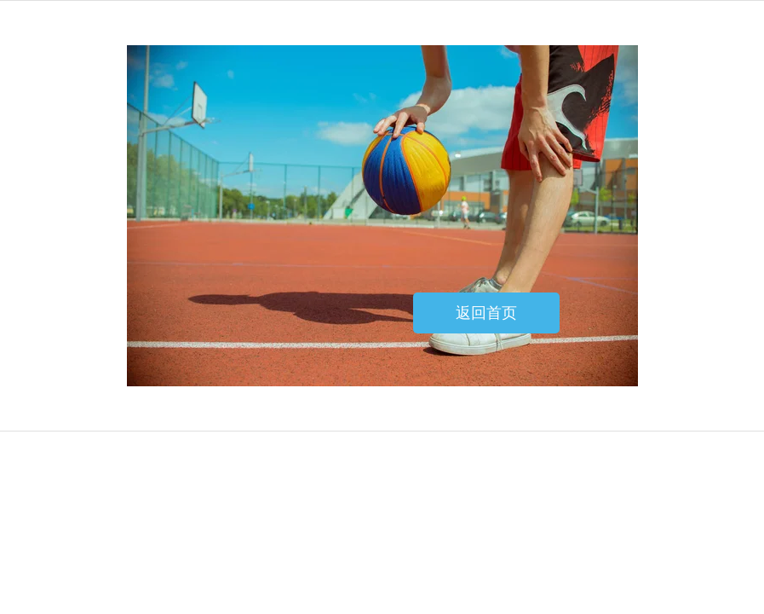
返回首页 (486, 312)
